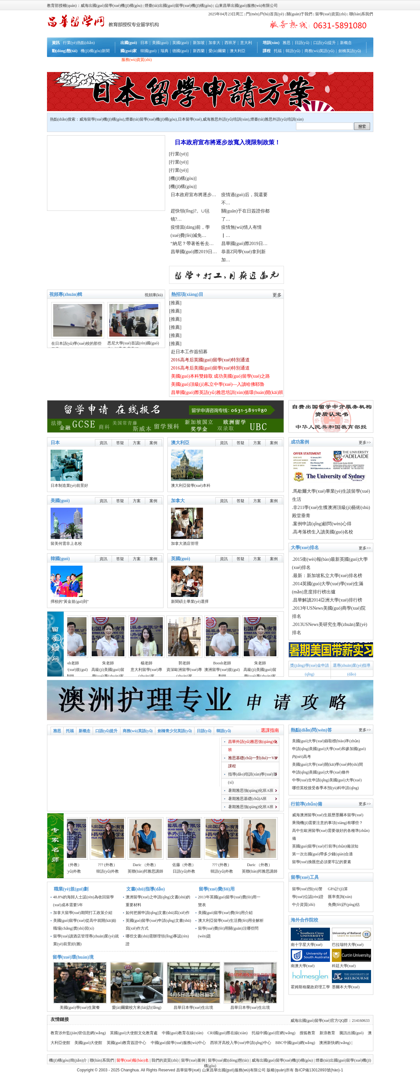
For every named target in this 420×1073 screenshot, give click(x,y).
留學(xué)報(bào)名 (133, 1060)
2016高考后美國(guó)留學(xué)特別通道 (210, 368)
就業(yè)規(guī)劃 (115, 67)
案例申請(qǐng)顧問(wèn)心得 (322, 523)
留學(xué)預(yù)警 (307, 889)
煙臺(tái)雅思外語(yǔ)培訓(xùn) (276, 119)
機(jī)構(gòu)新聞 (95, 51)
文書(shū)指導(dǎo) (145, 889)
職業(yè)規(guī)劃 (71, 889)
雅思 (286, 42)
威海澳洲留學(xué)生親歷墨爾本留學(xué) (328, 815)
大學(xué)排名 (305, 547)
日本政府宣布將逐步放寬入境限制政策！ (227, 142)
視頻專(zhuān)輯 (66, 294)
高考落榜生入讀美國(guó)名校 (323, 531)
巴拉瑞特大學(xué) (348, 944)
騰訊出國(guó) (351, 1033)
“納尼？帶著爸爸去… (192, 243)
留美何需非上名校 (66, 543)
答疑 (120, 443)
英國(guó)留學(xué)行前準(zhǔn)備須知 (325, 846)
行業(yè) (178, 154)
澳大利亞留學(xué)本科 (190, 485)
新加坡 (199, 42)
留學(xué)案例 (193, 1060)
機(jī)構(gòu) (182, 178)
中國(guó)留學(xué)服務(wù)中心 (179, 1042)
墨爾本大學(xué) (346, 987)
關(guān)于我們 (299, 14)
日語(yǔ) (302, 42)
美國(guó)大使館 (88, 1042)
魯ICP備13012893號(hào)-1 (319, 1070)
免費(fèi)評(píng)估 (344, 904)
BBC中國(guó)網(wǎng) (295, 1042)
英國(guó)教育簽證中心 (127, 1042)
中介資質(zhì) (303, 904)
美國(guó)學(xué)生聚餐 (80, 1007)
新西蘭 (199, 51)
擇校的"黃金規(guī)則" (70, 601)
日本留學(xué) (190, 119)
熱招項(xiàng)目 (187, 294)
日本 (144, 42)
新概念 (346, 42)
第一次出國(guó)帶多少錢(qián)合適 (322, 854)
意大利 (246, 42)
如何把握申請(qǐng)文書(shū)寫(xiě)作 (158, 912)
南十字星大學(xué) (306, 944)
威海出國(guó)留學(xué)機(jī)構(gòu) (282, 1060)
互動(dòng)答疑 (83, 67)
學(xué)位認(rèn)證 (308, 896)
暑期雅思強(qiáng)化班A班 (250, 790)
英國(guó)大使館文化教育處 (134, 1033)
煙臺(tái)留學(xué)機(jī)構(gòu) (151, 119)
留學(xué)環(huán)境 (73, 957)
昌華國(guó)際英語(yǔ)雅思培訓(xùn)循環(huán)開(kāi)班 (227, 392)
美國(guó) (160, 42)
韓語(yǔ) (293, 51)
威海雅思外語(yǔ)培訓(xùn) (226, 119)
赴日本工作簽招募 (189, 351)
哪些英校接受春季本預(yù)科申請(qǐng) (325, 788)
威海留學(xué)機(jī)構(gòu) (101, 119)
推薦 (175, 302)
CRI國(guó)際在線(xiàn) (228, 1033)
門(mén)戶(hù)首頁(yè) (265, 14)
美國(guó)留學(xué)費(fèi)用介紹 (225, 912)
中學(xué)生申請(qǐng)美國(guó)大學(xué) (327, 780)
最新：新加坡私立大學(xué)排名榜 (327, 575)
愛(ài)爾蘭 (217, 51)
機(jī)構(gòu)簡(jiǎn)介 (68, 1060)
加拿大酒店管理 (184, 543)
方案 (137, 443)
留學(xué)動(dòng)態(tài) (228, 1060)
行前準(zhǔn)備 (104, 59)
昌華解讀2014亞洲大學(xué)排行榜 (327, 600)
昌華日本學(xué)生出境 (193, 1007)
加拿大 (214, 42)
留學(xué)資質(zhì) (331, 14)
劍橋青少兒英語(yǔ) (175, 731)
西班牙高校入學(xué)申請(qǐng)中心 (240, 1042)
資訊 (103, 443)
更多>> (365, 442)
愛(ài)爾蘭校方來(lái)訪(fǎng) (137, 1007)
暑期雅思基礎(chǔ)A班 (247, 798)
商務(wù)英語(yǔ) (319, 51)
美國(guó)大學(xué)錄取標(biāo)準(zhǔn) (326, 741)
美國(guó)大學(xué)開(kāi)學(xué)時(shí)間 (327, 764)
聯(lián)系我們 (361, 14)
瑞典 (164, 51)
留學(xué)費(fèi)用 (217, 889)
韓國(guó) (148, 51)
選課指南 (270, 730)
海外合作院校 (304, 920)
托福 (278, 51)
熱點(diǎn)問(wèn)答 (311, 730)
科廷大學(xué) (344, 966)
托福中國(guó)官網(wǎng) (273, 1033)
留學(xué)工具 (305, 877)
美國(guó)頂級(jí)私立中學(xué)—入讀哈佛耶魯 (218, 384)
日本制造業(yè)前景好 (69, 485)
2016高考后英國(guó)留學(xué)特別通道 (210, 359)
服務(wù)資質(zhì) (136, 59)
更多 (277, 295)
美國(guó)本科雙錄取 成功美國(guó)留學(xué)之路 (220, 376)
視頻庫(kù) (154, 295)
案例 (153, 443)
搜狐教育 (307, 1033)
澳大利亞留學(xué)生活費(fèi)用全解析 (231, 920)
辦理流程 (79, 59)
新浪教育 (327, 1033)
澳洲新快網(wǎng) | (335, 1042)
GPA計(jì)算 (338, 889)
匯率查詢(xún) (340, 896)
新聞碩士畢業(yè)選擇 (190, 601)
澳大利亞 (237, 51)
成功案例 (300, 442)
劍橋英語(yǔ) (349, 51)
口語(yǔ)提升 (324, 42)
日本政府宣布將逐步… (193, 194)
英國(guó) (180, 42)
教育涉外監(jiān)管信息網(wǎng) (78, 1033)
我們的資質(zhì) (165, 1060)
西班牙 (230, 42)
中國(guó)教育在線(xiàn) (182, 1033)
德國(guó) (180, 51)
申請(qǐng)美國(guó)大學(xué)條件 (321, 772)
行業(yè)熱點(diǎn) (79, 42)
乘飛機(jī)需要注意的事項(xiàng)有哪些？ (327, 822)
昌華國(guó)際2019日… (244, 243)
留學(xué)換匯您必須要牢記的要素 (321, 862)
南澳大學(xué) (303, 966)
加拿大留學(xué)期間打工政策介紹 (82, 912)
